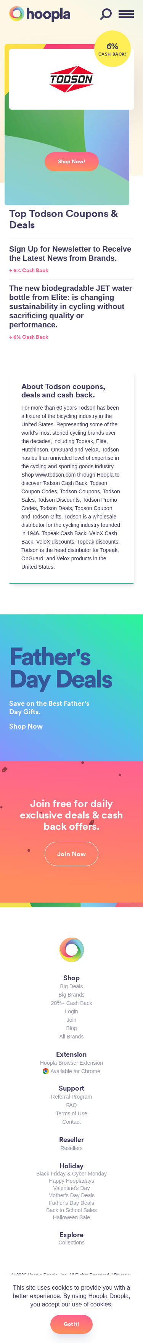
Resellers (71, 1148)
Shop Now (26, 726)
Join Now (71, 854)
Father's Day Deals (71, 1203)
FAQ (71, 1105)
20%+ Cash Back (71, 1003)
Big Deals (71, 986)
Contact (71, 1122)
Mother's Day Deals (71, 1195)
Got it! (71, 1324)
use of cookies (91, 1304)
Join (72, 1020)
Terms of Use (71, 1113)
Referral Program (71, 1097)
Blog (71, 1028)
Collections (71, 1242)
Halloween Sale (71, 1217)
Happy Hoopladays (71, 1181)
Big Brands (71, 995)
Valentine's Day (71, 1188)
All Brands (71, 1037)
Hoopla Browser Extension (71, 1063)
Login (71, 1011)
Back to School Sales (71, 1210)
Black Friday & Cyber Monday (71, 1174)
